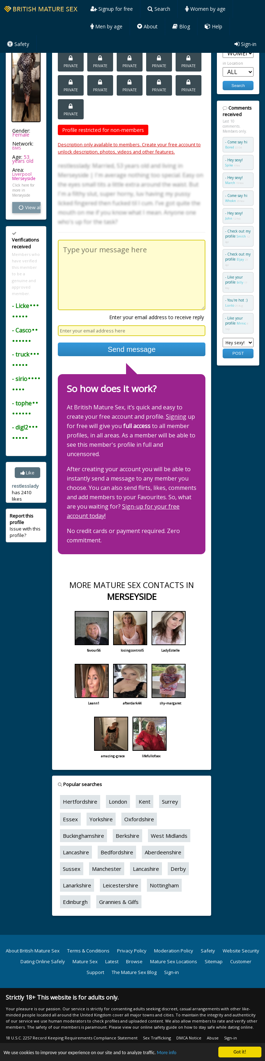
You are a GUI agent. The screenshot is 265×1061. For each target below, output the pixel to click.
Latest (111, 961)
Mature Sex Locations (173, 961)
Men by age (106, 26)
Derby (178, 868)
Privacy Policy (132, 950)
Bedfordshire (117, 852)
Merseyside (24, 178)
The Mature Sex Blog (134, 972)
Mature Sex (85, 961)
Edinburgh (75, 901)
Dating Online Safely (42, 961)
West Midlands (169, 835)
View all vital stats (29, 207)
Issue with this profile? (25, 526)
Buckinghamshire (83, 835)
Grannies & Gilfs (119, 901)
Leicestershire (120, 885)
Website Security (241, 950)
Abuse (213, 1038)
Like (27, 472)
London (118, 801)
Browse (134, 961)
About (147, 26)
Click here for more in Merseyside (23, 190)
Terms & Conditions (88, 950)
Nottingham (164, 885)
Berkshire (127, 835)
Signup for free (111, 8)
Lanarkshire (77, 885)
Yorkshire (101, 819)
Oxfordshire (139, 819)
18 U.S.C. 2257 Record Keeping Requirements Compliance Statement (72, 1038)
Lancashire (76, 852)
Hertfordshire (80, 801)
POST (238, 353)
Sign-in (245, 44)
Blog (181, 26)
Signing (176, 417)
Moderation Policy (173, 950)
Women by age (205, 8)
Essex (70, 819)
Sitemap (214, 961)
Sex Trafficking (157, 1038)
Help (213, 26)
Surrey (170, 801)
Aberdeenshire (163, 852)
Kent (144, 801)
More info (166, 1053)
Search (159, 8)
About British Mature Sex (33, 950)
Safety (18, 44)
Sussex (71, 868)
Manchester (106, 868)
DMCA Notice (188, 1038)
